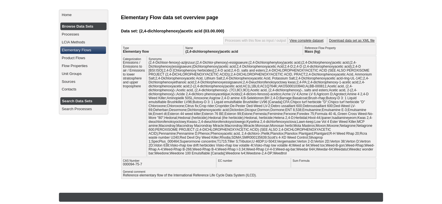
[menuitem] (83, 15)
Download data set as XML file (352, 41)
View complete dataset (306, 41)
